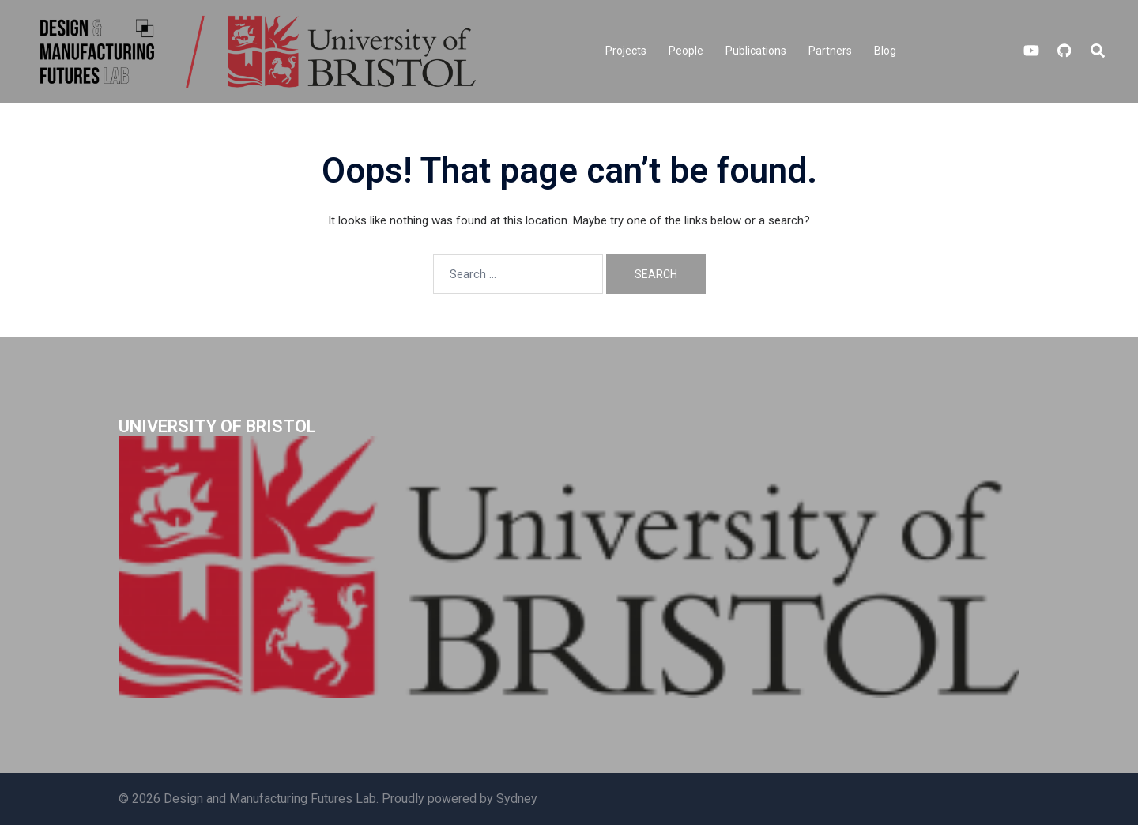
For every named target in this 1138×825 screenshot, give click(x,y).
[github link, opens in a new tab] (1063, 50)
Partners (830, 50)
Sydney (516, 798)
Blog (885, 50)
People (686, 50)
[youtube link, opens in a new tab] (1031, 50)
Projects (625, 50)
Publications (755, 50)
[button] (1098, 51)
